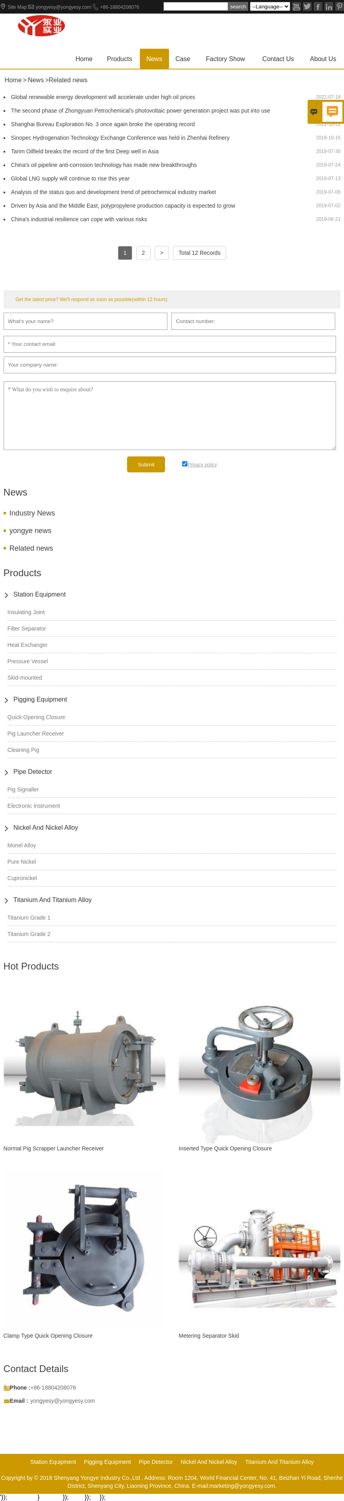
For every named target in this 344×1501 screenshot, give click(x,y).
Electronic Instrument (34, 806)
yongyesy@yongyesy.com (63, 7)
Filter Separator (27, 628)
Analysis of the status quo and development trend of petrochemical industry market (113, 192)
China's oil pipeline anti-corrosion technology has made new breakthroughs (104, 165)
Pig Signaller (23, 789)
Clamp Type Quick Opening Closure (48, 1335)
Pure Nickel (22, 862)
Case (182, 59)
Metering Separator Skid (209, 1335)
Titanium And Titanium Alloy (53, 899)
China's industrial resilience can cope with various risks (79, 219)
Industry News (32, 513)
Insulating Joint (26, 612)
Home (84, 59)
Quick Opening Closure (37, 717)
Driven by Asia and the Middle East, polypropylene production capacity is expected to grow (123, 205)
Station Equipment (40, 594)
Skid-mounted (25, 677)
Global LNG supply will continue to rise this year (70, 178)
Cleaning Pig (23, 750)
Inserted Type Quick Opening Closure (225, 1148)
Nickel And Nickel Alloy (46, 827)
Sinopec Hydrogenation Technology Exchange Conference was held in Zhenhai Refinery (120, 138)
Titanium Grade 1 (29, 917)
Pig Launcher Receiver (36, 733)
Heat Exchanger (28, 645)
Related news (31, 548)
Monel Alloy (22, 845)
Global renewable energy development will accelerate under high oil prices (103, 97)
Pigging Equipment (40, 699)
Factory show (225, 59)
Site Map (17, 7)
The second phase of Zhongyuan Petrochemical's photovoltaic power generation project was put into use (140, 110)
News (154, 59)
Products (119, 59)
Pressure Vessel (28, 661)
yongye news (31, 531)
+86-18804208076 (119, 7)
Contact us (278, 59)
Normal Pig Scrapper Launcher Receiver (54, 1148)
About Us (323, 59)
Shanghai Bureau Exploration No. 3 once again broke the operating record (103, 124)
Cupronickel (22, 878)
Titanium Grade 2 (29, 934)
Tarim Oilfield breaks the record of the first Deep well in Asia (85, 151)
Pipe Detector (33, 771)
